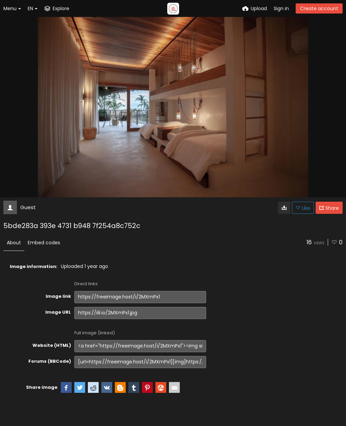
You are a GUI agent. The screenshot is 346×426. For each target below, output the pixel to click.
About (14, 242)
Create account (319, 8)
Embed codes (44, 242)
